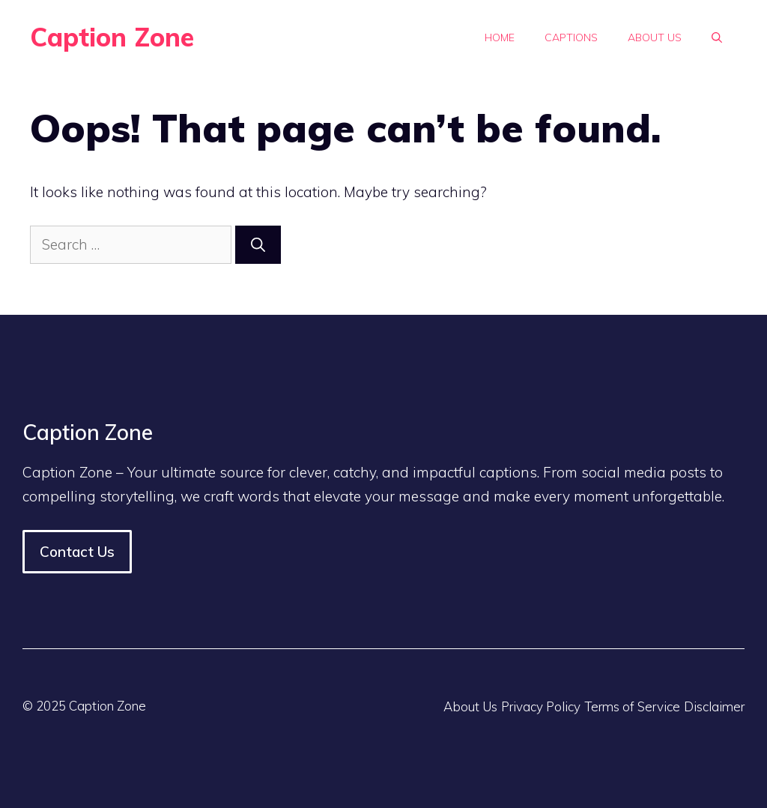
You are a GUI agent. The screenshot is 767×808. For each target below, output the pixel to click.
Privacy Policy (540, 706)
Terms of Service (632, 706)
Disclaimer (714, 706)
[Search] (258, 245)
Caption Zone (112, 37)
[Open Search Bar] (717, 37)
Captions (571, 37)
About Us (655, 37)
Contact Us (77, 552)
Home (500, 37)
